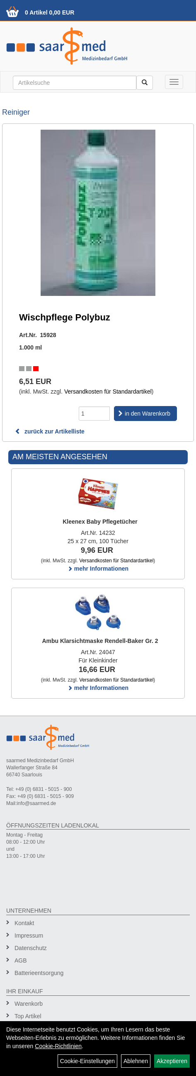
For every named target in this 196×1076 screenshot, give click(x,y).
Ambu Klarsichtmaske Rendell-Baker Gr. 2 (100, 641)
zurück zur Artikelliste (50, 431)
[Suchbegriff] (74, 83)
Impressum (29, 935)
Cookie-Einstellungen (87, 1061)
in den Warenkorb (147, 413)
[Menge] (94, 413)
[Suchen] (144, 83)
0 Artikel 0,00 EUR (49, 12)
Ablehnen (135, 1061)
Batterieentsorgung (39, 973)
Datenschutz (31, 948)
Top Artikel (28, 1016)
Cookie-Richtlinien (58, 1046)
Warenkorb (29, 1003)
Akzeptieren (172, 1061)
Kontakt (24, 923)
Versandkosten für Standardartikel (108, 391)
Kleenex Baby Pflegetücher (100, 521)
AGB (21, 960)
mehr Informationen (98, 568)
